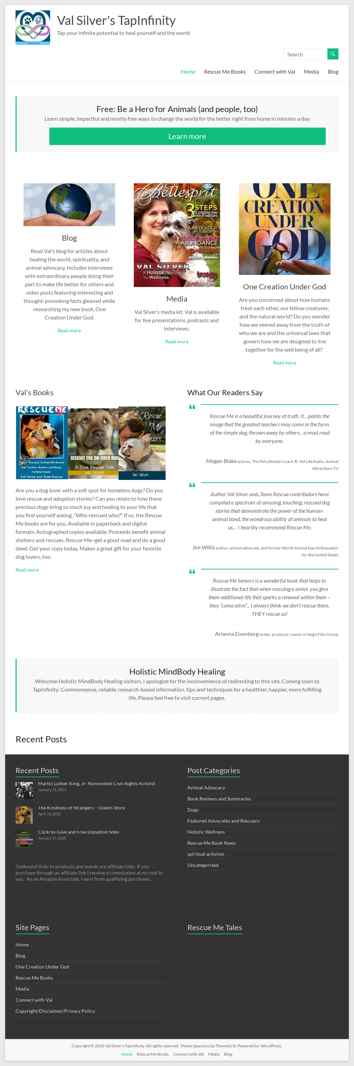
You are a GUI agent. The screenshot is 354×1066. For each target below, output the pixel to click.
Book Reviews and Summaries (219, 798)
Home (188, 71)
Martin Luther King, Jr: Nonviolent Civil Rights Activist (96, 783)
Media (311, 71)
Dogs (192, 810)
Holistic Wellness (206, 832)
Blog (333, 71)
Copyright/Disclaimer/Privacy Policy (55, 1011)
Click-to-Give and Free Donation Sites (78, 832)
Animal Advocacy (206, 787)
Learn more (187, 136)
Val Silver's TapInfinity (116, 20)
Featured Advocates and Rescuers (223, 821)
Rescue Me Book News (211, 843)
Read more (69, 330)
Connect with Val (274, 71)
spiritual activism (205, 854)
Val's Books (35, 392)
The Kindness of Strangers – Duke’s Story (81, 807)
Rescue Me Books (225, 71)
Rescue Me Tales (214, 927)
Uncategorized (202, 865)
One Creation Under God (284, 286)
